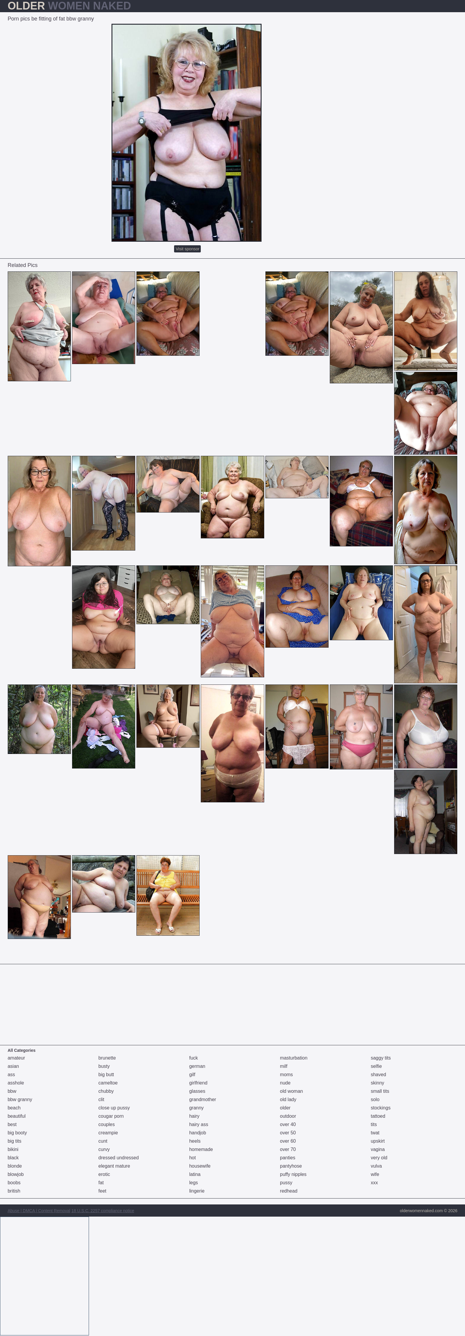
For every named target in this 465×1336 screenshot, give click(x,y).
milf (283, 1066)
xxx (374, 1182)
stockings (381, 1107)
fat (101, 1182)
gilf (192, 1074)
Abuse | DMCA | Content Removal (39, 1210)
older (285, 1107)
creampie (108, 1132)
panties (287, 1157)
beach (14, 1107)
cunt (102, 1141)
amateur (16, 1057)
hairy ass (198, 1124)
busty (104, 1066)
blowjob (16, 1174)
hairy (194, 1116)
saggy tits (381, 1057)
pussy (286, 1182)
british (14, 1190)
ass (11, 1074)
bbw (12, 1091)
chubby (106, 1091)
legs (193, 1182)
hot (192, 1157)
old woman (291, 1091)
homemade (201, 1149)
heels (194, 1141)
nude (285, 1082)
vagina (378, 1149)
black (13, 1157)
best (12, 1124)
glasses (197, 1091)
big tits (14, 1141)
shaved (378, 1074)
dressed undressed (118, 1157)
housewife (200, 1166)
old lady (288, 1099)
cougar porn (111, 1116)
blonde (15, 1166)
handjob (197, 1132)
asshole (16, 1082)
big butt (106, 1074)
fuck (193, 1057)
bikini (13, 1149)
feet (102, 1190)
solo (375, 1099)
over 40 (288, 1124)
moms (286, 1074)
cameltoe (108, 1082)
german (197, 1066)
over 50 (288, 1132)
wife (375, 1174)
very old (379, 1157)
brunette (107, 1057)
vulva (376, 1166)
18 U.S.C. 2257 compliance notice (102, 1210)
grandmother (202, 1099)
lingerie (197, 1190)
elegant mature (114, 1166)
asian (13, 1066)
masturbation (294, 1057)
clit (101, 1099)
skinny (377, 1082)
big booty (17, 1132)
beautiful (17, 1116)
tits (374, 1124)
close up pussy (114, 1107)
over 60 (288, 1141)
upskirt (378, 1141)
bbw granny (20, 1099)
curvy (104, 1149)
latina (194, 1174)
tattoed (378, 1116)
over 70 (288, 1149)
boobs (14, 1182)
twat (375, 1132)
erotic (104, 1174)
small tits (380, 1091)
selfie (376, 1066)
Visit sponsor (187, 248)
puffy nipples (293, 1174)
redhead (288, 1190)
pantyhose (291, 1166)
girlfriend (198, 1082)
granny (196, 1107)
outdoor (288, 1116)
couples (106, 1124)
